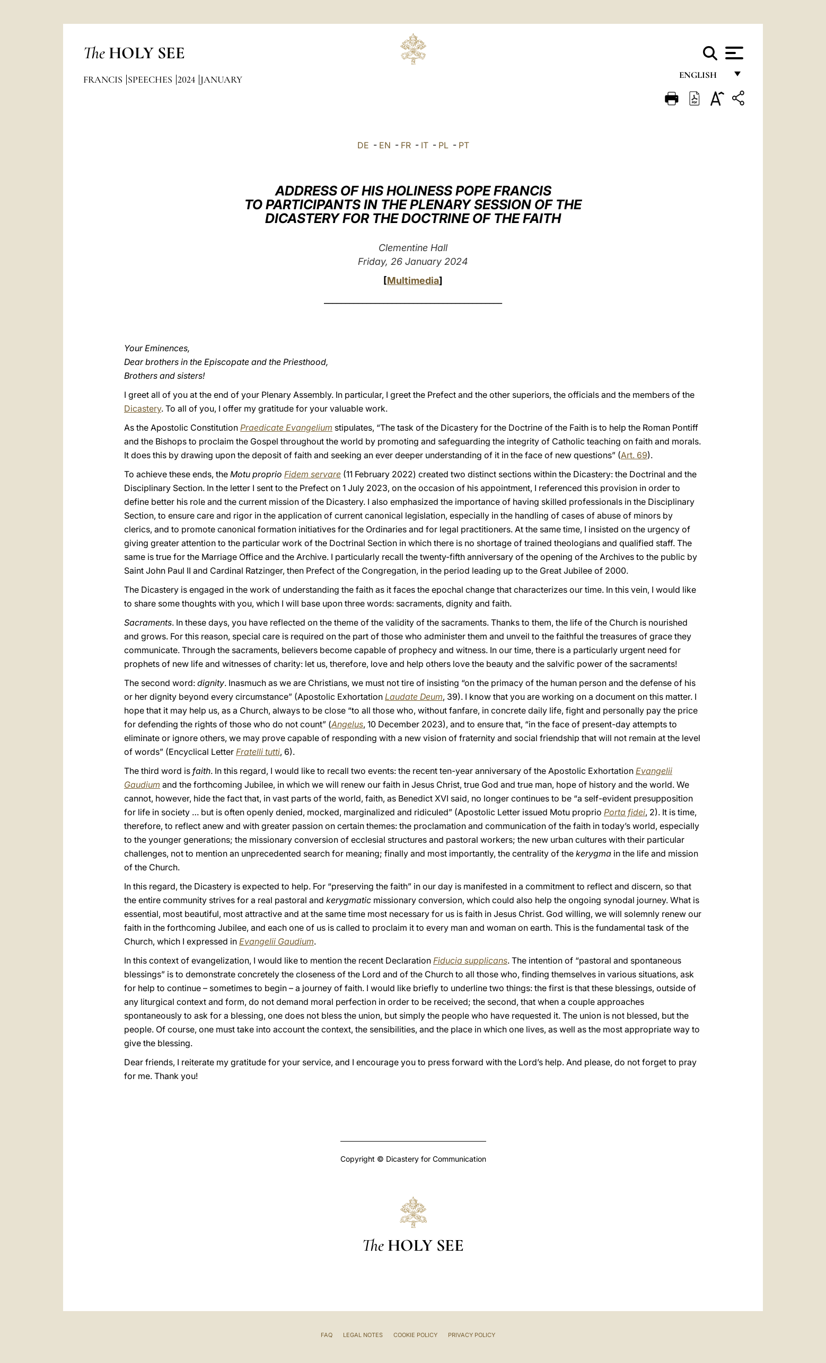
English (702, 78)
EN (385, 145)
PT (464, 145)
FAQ (326, 1335)
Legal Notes (363, 1335)
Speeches (151, 79)
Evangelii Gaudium (276, 941)
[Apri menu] (733, 53)
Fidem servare (312, 474)
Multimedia (413, 280)
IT (424, 145)
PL (443, 145)
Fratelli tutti (258, 751)
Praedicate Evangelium (286, 427)
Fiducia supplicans (470, 960)
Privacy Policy (471, 1335)
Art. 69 (634, 455)
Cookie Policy (415, 1335)
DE (363, 145)
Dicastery (142, 408)
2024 (187, 79)
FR (406, 145)
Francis (104, 79)
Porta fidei (624, 812)
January (221, 79)
